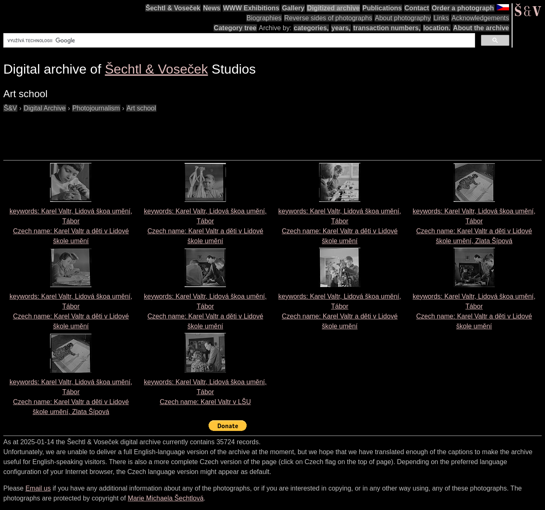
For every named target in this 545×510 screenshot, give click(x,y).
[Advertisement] (154, 132)
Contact (416, 8)
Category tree (235, 27)
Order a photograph (463, 8)
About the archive (481, 27)
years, (341, 27)
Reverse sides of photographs (328, 18)
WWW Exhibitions (251, 8)
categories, (311, 27)
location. (437, 27)
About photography (403, 18)
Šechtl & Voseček (173, 8)
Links (441, 18)
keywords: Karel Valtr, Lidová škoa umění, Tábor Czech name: (205, 391)
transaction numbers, (386, 27)
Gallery (293, 8)
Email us (37, 488)
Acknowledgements (480, 18)
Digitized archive (333, 8)
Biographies (264, 18)
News (212, 8)
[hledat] (238, 40)
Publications (382, 8)
